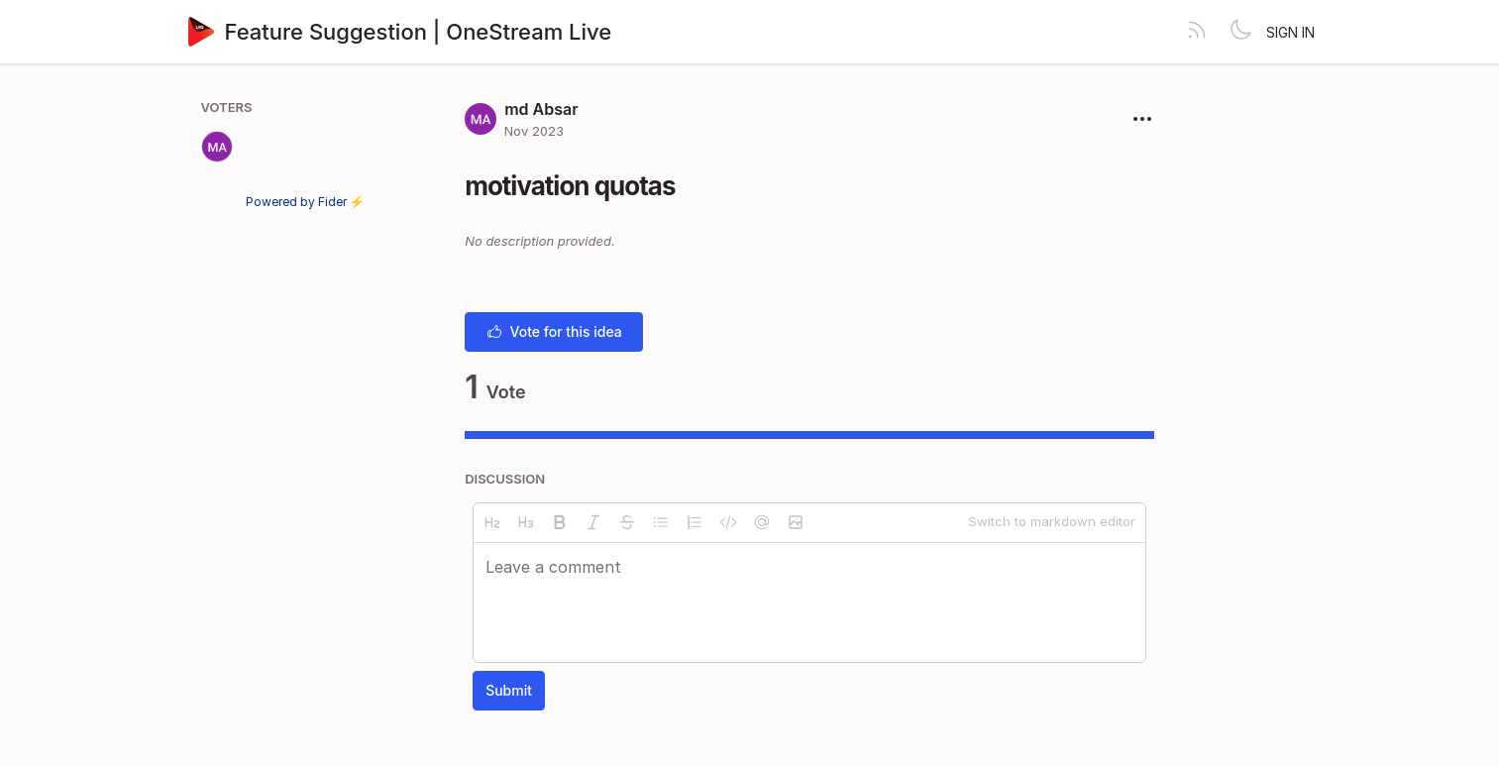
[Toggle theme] (1240, 32)
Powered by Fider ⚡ (305, 201)
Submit (508, 690)
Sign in (1290, 32)
